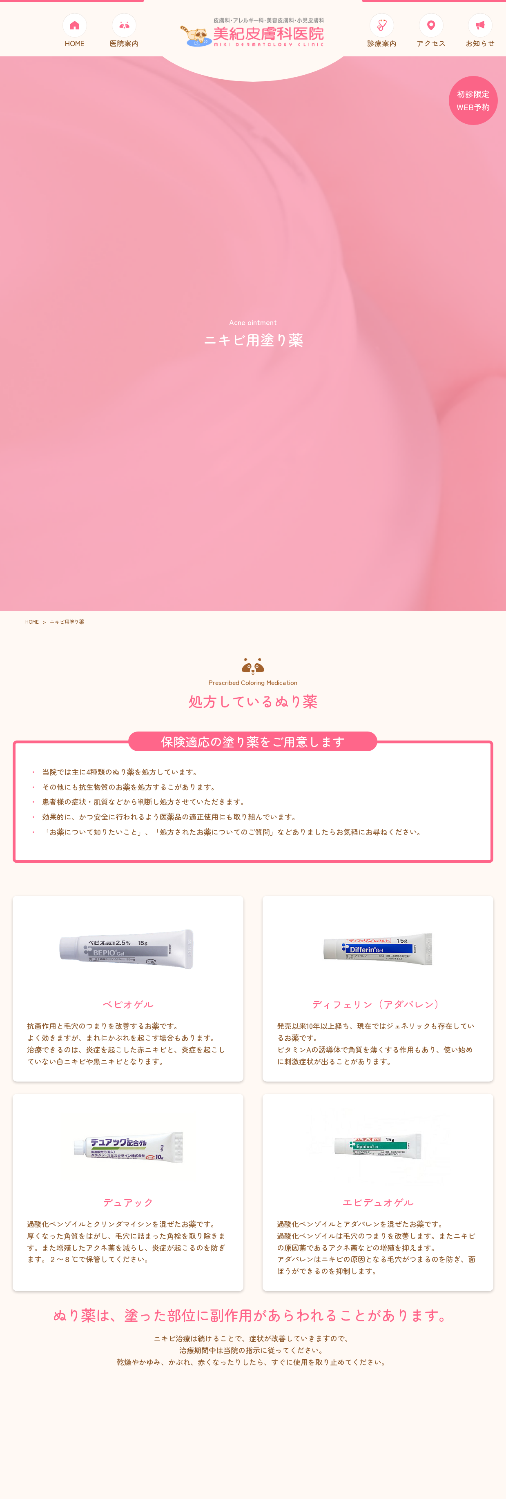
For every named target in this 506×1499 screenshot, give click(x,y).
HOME (32, 628)
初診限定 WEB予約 (473, 100)
